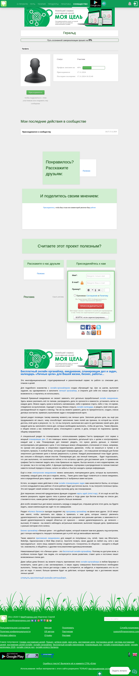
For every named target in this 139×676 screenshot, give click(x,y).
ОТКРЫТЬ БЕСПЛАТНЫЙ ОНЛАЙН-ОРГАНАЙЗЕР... (44, 578)
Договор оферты (8, 635)
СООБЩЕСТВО (80, 4)
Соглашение (92, 296)
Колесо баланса (36, 511)
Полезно (86, 171)
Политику (104, 296)
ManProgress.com (29, 617)
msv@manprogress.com (19, 620)
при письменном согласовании (103, 668)
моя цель (72, 642)
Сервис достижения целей (32, 642)
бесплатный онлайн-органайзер (77, 551)
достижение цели (86, 642)
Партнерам (67, 631)
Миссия (48, 628)
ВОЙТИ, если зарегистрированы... (91, 317)
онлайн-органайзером (60, 388)
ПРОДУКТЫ (53, 4)
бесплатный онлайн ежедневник (68, 645)
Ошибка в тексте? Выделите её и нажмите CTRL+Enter (69, 663)
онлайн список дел (26, 647)
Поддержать (68, 628)
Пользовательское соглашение (15, 628)
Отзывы (48, 635)
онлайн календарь (85, 407)
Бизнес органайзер (29, 530)
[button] (135, 672)
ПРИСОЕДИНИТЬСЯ (91, 306)
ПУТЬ (32, 4)
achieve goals (60, 642)
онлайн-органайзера (90, 562)
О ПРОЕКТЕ (22, 4)
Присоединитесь (35, 92)
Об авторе (49, 631)
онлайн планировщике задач (72, 483)
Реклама (66, 635)
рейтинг (93, 207)
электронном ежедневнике (44, 473)
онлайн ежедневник (109, 398)
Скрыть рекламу (58, 297)
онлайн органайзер (42, 645)
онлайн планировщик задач (116, 645)
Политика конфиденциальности (15, 631)
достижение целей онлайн (19, 645)
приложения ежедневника (48, 538)
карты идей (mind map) (87, 493)
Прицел (49, 642)
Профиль (25, 49)
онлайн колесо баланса (47, 647)
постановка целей (104, 642)
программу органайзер (76, 511)
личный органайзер (68, 391)
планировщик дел (37, 439)
